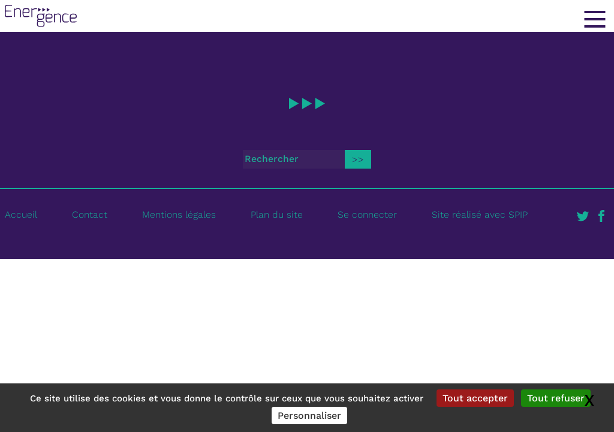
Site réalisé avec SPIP (480, 214)
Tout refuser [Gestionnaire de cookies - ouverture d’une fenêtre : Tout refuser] (556, 398)
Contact (89, 214)
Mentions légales (179, 214)
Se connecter (367, 214)
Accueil (21, 214)
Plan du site (277, 214)
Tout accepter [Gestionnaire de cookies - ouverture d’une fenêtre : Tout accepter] (475, 398)
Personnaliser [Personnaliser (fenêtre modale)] (309, 415)
